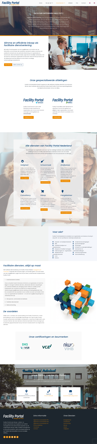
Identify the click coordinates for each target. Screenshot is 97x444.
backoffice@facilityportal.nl (70, 396)
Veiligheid (66, 429)
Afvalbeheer (67, 421)
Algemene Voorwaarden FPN (40, 420)
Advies (65, 427)
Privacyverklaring (37, 425)
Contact (35, 429)
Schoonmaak (67, 423)
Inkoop (65, 425)
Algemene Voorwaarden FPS (40, 423)
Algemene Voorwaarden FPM (41, 421)
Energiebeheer (67, 420)
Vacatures (36, 427)
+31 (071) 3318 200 (48, 396)
